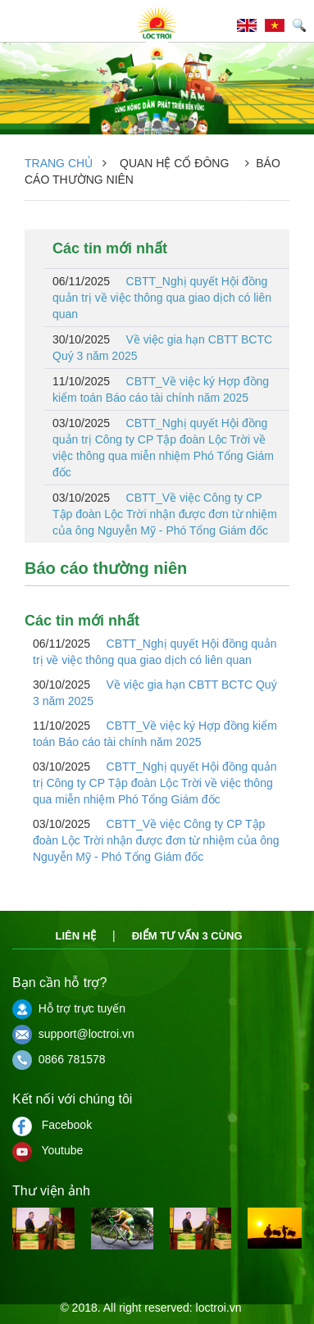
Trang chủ (59, 163)
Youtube (47, 1150)
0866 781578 (59, 1059)
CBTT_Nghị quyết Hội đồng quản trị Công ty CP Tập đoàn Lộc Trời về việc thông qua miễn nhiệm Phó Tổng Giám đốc (163, 447)
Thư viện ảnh (51, 1191)
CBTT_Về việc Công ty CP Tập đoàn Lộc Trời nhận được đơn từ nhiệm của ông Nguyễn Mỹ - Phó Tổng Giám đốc (164, 514)
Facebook (52, 1124)
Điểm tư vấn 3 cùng (187, 936)
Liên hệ (75, 936)
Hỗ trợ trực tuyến (68, 1008)
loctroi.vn (219, 1307)
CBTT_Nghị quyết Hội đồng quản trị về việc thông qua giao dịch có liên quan (161, 298)
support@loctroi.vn (73, 1033)
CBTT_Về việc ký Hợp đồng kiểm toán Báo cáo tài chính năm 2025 (160, 389)
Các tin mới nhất (109, 248)
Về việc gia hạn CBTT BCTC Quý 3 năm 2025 (162, 347)
